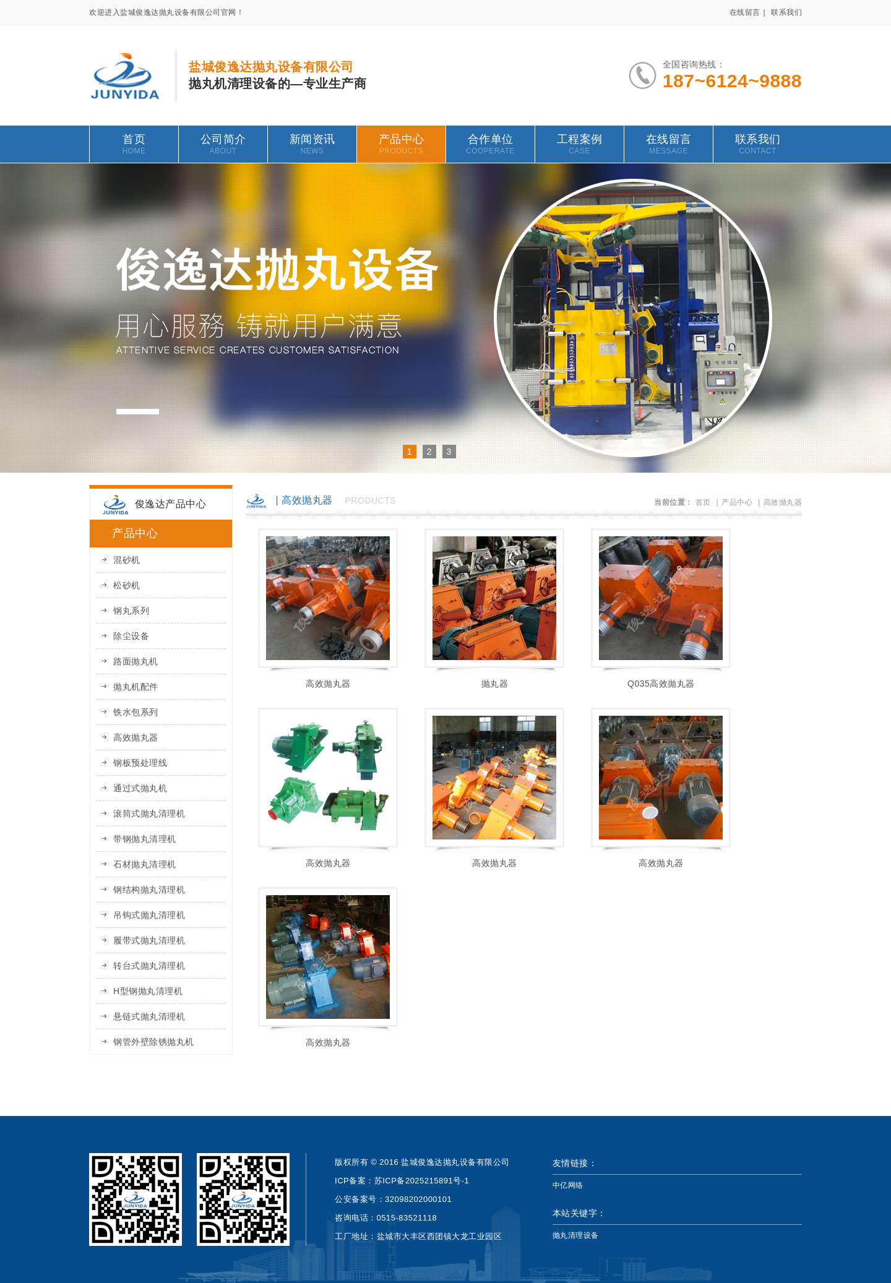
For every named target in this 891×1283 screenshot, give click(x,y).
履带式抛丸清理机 (149, 940)
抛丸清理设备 (576, 1235)
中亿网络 (568, 1185)
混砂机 (126, 560)
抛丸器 (495, 684)
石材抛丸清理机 (144, 864)
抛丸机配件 (135, 687)
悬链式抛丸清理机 (149, 1016)
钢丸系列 (131, 611)
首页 (134, 144)
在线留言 (745, 12)
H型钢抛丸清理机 (148, 991)
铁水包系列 (135, 712)
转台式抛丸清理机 (149, 966)
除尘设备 (131, 636)
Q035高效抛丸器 (661, 684)
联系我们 (786, 12)
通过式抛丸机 (140, 788)
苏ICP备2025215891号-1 (422, 1180)
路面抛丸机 (135, 661)
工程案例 (579, 144)
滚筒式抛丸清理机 (149, 813)
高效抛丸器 (135, 737)
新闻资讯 (312, 144)
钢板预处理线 (140, 763)
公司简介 (223, 144)
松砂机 (126, 585)
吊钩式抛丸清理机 (149, 915)
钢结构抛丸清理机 (149, 890)
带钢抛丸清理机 (144, 839)
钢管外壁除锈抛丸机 (153, 1042)
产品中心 (401, 144)
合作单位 (490, 144)
